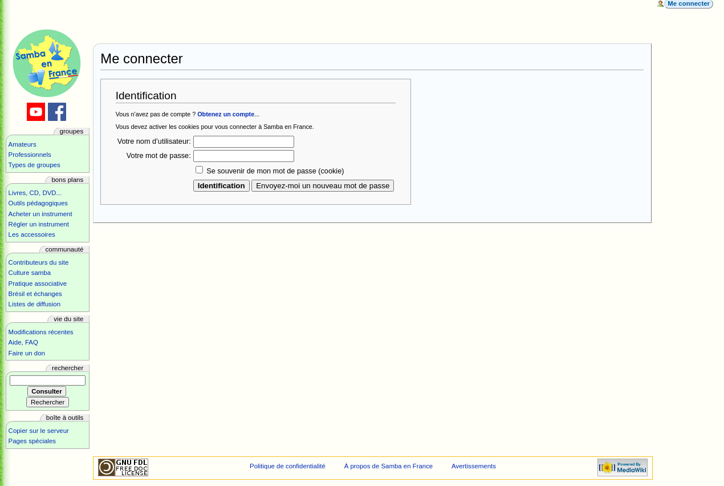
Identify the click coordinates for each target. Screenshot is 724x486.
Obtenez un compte (225, 114)
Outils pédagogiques (38, 203)
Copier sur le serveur (39, 430)
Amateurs (22, 144)
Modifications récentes (41, 332)
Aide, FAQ (23, 342)
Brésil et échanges (35, 293)
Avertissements (474, 466)
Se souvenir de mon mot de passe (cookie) (275, 171)
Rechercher (67, 367)
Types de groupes (34, 164)
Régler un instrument (39, 224)
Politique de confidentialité (288, 466)
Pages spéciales (32, 441)
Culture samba (30, 272)
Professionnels (30, 154)
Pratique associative (38, 283)
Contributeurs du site (39, 262)
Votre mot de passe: (159, 156)
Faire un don (27, 353)
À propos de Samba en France (388, 466)
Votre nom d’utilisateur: (154, 141)
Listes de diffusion (34, 304)
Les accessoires (32, 234)
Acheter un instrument (40, 213)
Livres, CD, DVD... (35, 192)
